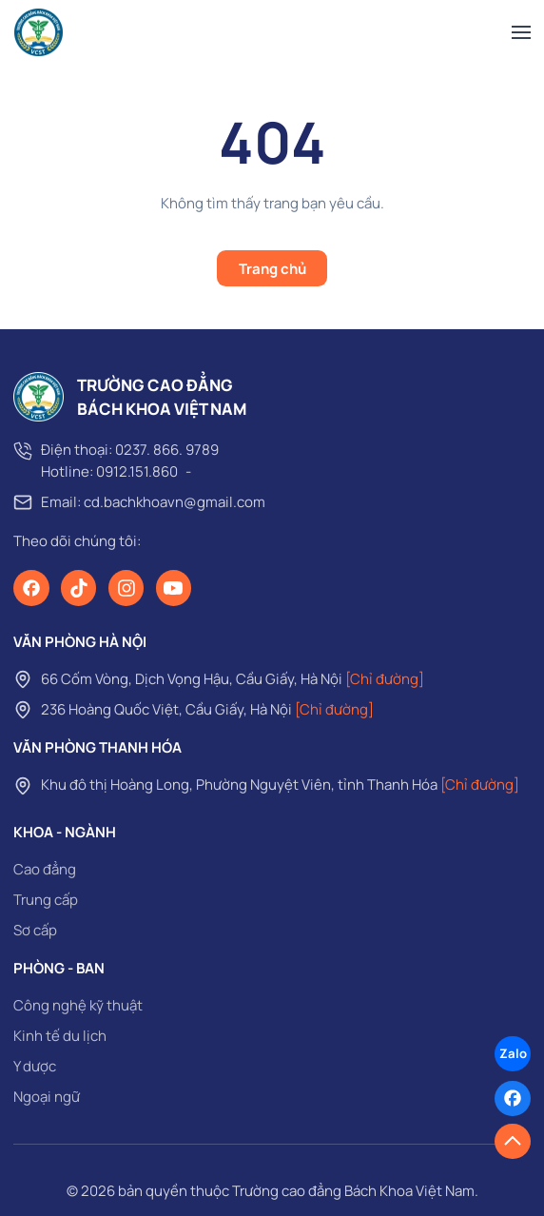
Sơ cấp (35, 930)
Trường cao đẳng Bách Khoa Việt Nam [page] (353, 1191)
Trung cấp (45, 900)
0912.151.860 (137, 471)
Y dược (34, 1066)
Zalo (513, 1053)
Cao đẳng (44, 869)
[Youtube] (174, 588)
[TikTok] (79, 588)
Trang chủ (272, 269)
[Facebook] (31, 588)
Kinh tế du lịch (60, 1036)
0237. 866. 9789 (167, 450)
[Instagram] (126, 588)
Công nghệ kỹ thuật (78, 1005)
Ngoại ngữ (46, 1097)
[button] (521, 33)
